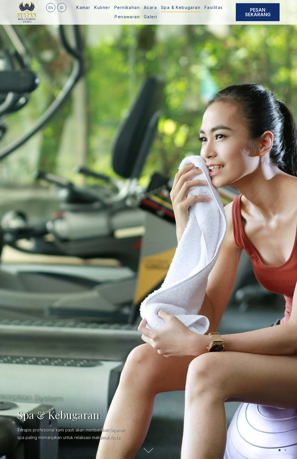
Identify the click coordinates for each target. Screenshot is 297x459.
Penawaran (127, 16)
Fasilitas (213, 7)
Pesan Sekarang (258, 12)
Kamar (83, 7)
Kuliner (102, 7)
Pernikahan (127, 7)
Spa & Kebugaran (180, 7)
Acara (150, 7)
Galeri (150, 16)
